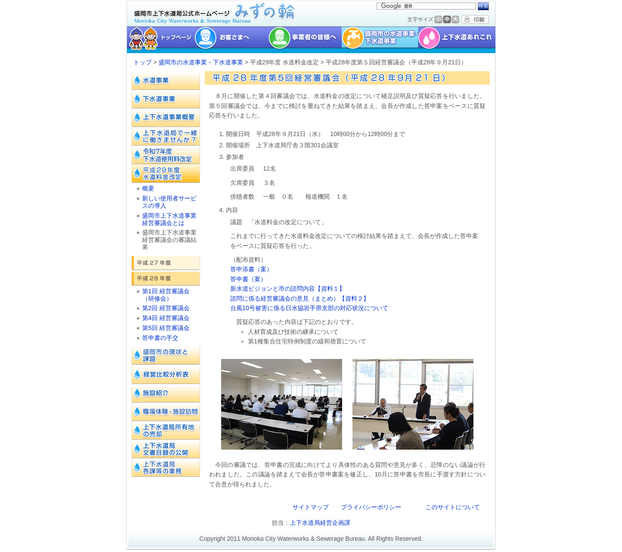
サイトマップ (310, 507)
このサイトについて (452, 507)
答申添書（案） (251, 269)
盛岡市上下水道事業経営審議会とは (169, 219)
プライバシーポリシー (371, 507)
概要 (148, 188)
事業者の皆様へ (305, 39)
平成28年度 (165, 279)
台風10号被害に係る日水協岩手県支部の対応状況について (309, 308)
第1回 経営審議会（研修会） (166, 295)
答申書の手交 (160, 337)
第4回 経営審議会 (166, 317)
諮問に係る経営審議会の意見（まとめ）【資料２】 (299, 298)
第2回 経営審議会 (166, 308)
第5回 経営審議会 (166, 327)
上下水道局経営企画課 (320, 522)
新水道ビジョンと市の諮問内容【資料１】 (287, 288)
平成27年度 (165, 263)
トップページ (159, 39)
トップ (142, 62)
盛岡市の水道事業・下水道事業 (380, 39)
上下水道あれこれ (457, 39)
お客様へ (231, 39)
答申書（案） (248, 279)
